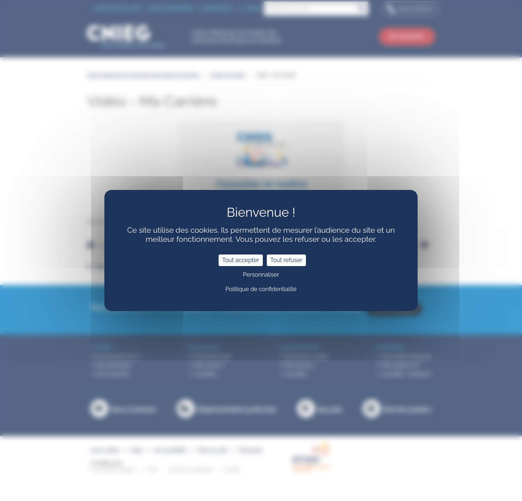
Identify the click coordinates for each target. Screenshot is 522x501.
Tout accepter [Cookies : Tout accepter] (240, 260)
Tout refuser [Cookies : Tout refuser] (286, 260)
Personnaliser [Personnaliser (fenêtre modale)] (261, 274)
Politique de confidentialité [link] (261, 289)
